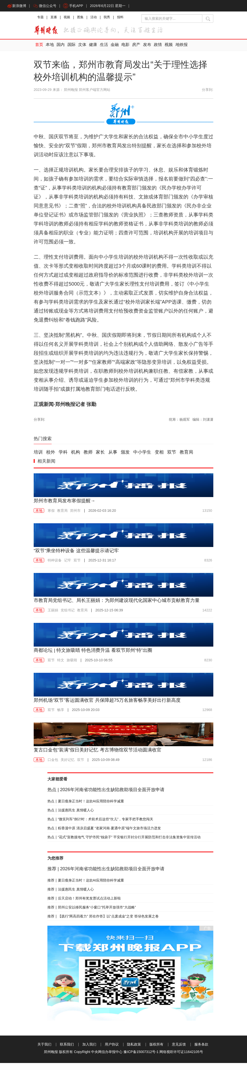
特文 (60, 662)
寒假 (51, 513)
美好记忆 (68, 762)
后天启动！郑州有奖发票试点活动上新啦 (84, 900)
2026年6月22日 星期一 (110, 6)
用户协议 (112, 1046)
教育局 (186, 454)
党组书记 (68, 612)
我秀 (110, 18)
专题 (40, 18)
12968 (207, 712)
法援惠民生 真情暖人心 (70, 812)
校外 (50, 454)
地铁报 (177, 47)
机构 (75, 454)
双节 (171, 454)
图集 (82, 18)
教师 (88, 454)
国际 (70, 47)
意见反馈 (179, 1046)
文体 (81, 47)
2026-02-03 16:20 (102, 513)
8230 (208, 662)
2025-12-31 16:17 (102, 562)
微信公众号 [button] (45, 6)
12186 (207, 762)
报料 (124, 18)
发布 (144, 47)
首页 (39, 47)
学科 (63, 454)
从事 (112, 454)
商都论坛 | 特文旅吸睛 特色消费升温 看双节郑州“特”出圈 (96, 652)
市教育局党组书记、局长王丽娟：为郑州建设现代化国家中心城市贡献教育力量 (121, 602)
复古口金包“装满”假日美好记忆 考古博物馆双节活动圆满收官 (101, 751)
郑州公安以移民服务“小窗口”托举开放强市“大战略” (91, 909)
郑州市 (75, 513)
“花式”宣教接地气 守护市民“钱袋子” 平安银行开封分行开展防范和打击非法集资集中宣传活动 (124, 839)
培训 (38, 454)
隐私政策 (134, 1046)
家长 (100, 454)
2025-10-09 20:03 (86, 712)
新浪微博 (16, 6)
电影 (123, 47)
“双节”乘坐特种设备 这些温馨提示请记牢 (78, 552)
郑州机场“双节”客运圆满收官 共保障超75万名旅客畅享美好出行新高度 (111, 702)
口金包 (53, 762)
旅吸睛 (72, 662)
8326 (208, 562)
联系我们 (67, 1046)
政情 (154, 47)
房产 (133, 47)
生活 (102, 47)
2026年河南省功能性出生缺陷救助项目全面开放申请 (105, 791)
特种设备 (55, 562)
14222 (207, 612)
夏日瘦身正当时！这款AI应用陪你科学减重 (85, 803)
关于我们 (44, 1046)
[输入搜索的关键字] (171, 19)
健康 (91, 47)
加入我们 (89, 1046)
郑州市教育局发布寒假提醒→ (66, 502)
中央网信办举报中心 (107, 1054)
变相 (159, 454)
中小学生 (142, 454)
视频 (68, 18)
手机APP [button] (75, 6)
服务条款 (201, 1046)
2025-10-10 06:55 (99, 662)
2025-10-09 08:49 (106, 762)
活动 (96, 18)
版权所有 (156, 1046)
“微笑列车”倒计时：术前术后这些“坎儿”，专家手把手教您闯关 (100, 821)
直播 (54, 18)
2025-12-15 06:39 (109, 612)
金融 (112, 47)
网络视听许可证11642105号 (181, 1054)
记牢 (67, 562)
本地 (49, 47)
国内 (60, 47)
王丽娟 (53, 612)
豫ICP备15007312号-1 (141, 1054)
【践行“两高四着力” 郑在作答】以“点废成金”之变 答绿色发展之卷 (103, 918)
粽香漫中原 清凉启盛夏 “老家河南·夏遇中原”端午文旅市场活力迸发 (104, 830)
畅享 (60, 712)
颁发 (125, 454)
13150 (207, 513)
